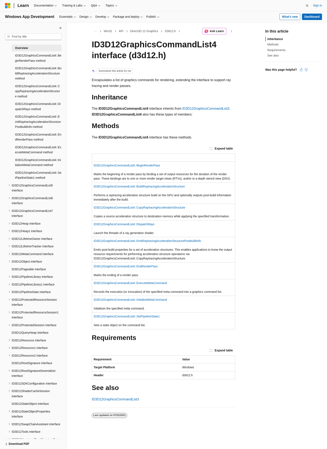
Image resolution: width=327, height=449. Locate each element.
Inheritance (275, 39)
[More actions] (231, 31)
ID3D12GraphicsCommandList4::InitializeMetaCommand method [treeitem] (38, 162)
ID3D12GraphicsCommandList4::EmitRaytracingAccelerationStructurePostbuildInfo (147, 241)
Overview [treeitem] (21, 48)
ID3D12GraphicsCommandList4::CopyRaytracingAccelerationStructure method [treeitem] (37, 91)
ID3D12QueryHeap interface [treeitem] (30, 332)
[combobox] (33, 36)
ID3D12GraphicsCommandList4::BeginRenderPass (127, 165)
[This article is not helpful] (306, 69)
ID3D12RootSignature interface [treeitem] (32, 363)
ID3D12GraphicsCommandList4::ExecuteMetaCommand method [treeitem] (38, 150)
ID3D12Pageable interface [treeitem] (29, 269)
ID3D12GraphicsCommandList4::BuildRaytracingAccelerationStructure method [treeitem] (38, 73)
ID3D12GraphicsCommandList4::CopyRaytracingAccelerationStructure (139, 207)
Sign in (317, 5)
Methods (273, 44)
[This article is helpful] (301, 69)
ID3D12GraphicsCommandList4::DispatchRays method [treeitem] (38, 106)
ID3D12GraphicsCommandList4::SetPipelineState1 (127, 316)
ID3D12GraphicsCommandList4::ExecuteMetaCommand (130, 283)
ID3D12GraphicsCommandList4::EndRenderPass (126, 266)
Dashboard (311, 16)
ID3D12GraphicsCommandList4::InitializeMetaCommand (130, 299)
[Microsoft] (7, 5)
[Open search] (307, 5)
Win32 (108, 31)
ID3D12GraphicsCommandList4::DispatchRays (124, 224)
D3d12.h (170, 31)
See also (273, 55)
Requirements (276, 50)
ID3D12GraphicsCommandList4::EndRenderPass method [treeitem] (38, 137)
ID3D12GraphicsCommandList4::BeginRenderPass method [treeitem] (38, 58)
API (121, 31)
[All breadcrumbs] (95, 31)
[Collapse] (60, 28)
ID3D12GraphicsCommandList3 (205, 108)
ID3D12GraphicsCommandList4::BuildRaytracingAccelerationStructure (139, 186)
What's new (290, 16)
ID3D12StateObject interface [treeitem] (30, 403)
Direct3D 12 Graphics (144, 31)
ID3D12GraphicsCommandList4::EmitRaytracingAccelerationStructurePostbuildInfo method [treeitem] (38, 121)
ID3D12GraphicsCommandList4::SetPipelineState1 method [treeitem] (38, 175)
